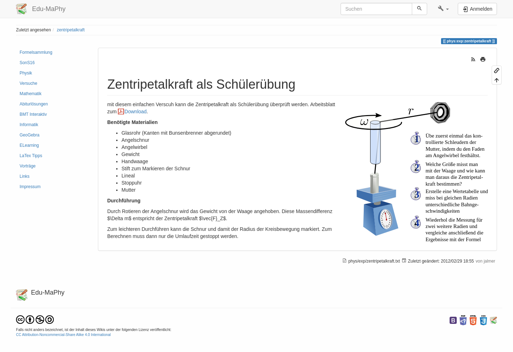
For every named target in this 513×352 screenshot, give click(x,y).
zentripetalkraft (70, 29)
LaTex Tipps (31, 155)
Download (135, 111)
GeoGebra (30, 135)
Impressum (30, 186)
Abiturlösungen (34, 104)
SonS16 (27, 62)
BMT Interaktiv (33, 114)
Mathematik (30, 93)
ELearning (29, 145)
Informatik (29, 124)
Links (25, 176)
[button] (443, 9)
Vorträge (28, 166)
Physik (26, 73)
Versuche (28, 83)
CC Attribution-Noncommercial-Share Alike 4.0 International (63, 335)
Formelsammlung (36, 52)
